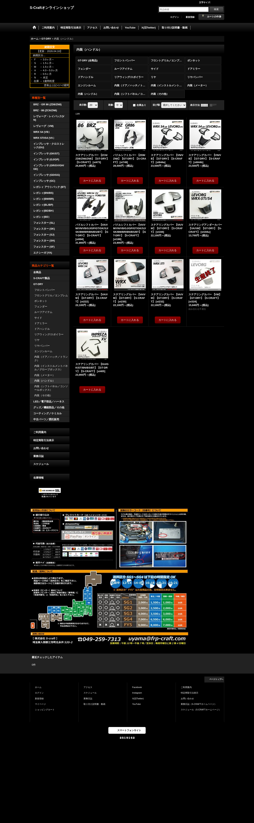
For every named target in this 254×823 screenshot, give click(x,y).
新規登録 (190, 17)
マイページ (40, 704)
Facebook (137, 687)
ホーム (38, 687)
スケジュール (41, 464)
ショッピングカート (45, 709)
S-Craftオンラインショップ (52, 8)
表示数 (83, 105)
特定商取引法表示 (43, 440)
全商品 (37, 272)
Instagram (137, 693)
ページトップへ (216, 679)
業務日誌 (38, 456)
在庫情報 (38, 477)
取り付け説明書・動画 (94, 704)
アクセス (88, 687)
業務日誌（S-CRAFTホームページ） (198, 704)
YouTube (136, 704)
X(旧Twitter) (138, 698)
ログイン (174, 17)
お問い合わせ (41, 448)
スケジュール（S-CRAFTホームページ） (201, 709)
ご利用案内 (39, 432)
